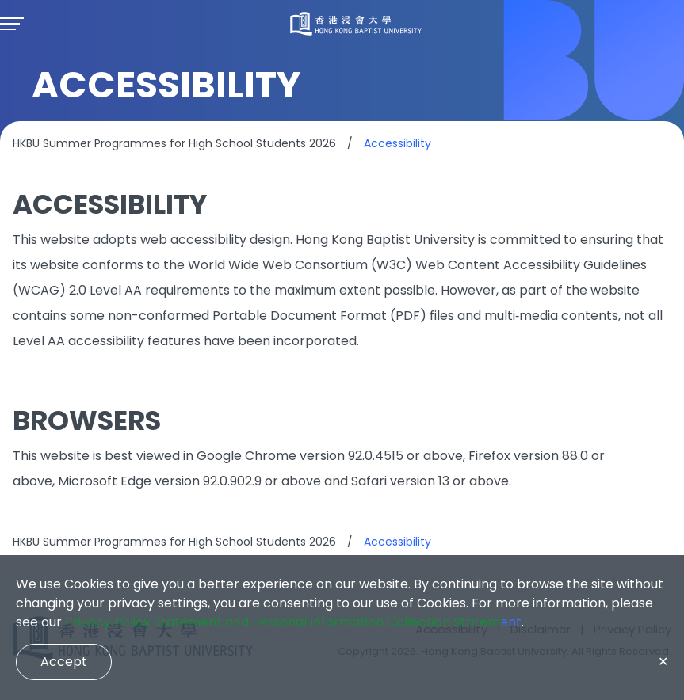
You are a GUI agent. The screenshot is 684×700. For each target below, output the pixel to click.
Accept (63, 661)
